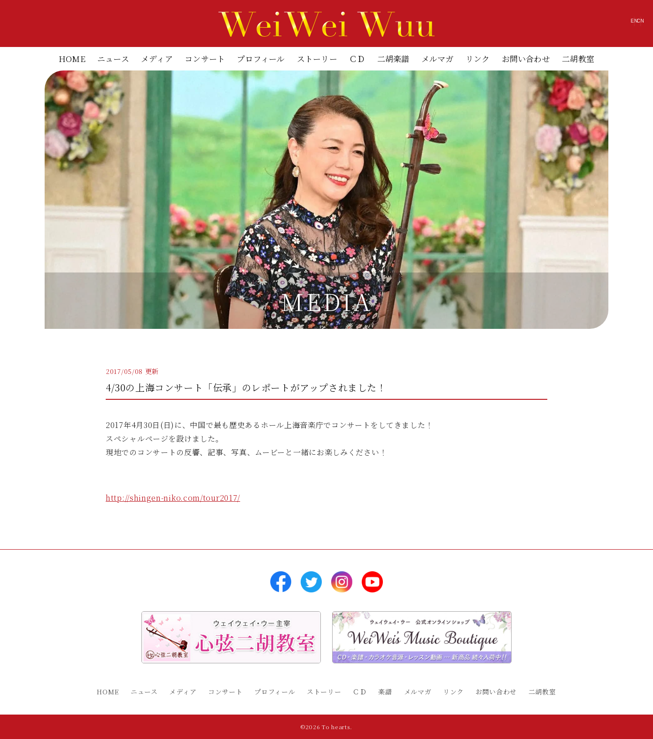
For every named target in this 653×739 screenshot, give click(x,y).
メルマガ (437, 58)
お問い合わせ (526, 58)
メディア (157, 58)
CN (622, 25)
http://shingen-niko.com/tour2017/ (173, 497)
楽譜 (385, 691)
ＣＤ (357, 58)
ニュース (113, 58)
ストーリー (317, 58)
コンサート (205, 58)
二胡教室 (578, 58)
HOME (72, 58)
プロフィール (261, 58)
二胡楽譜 (393, 58)
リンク (478, 58)
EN (580, 25)
